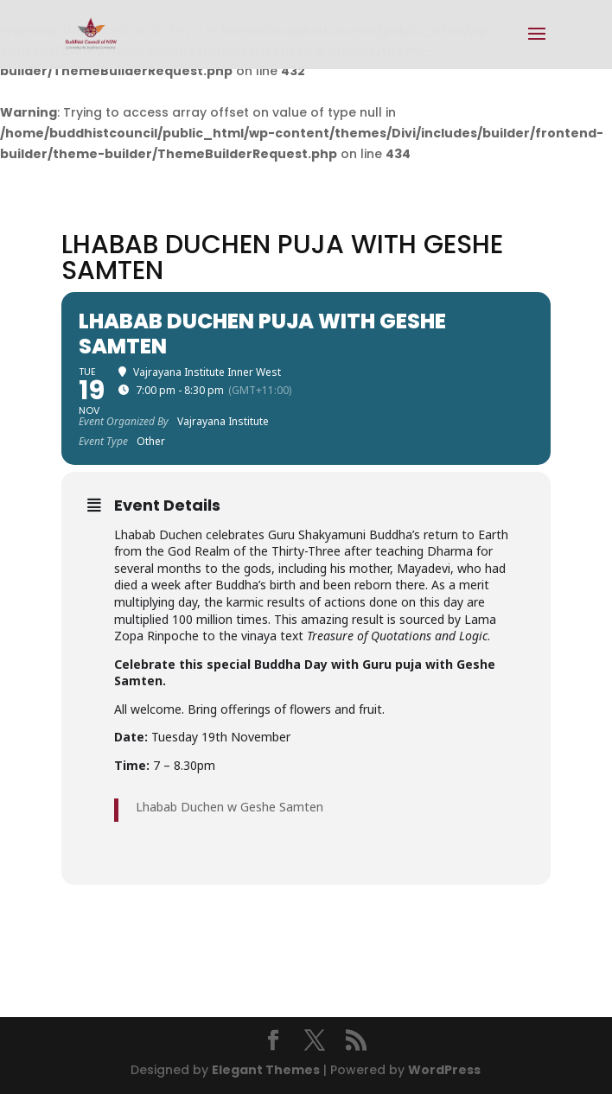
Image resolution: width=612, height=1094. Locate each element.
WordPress (444, 1069)
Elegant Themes (266, 1069)
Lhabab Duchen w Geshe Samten (229, 806)
